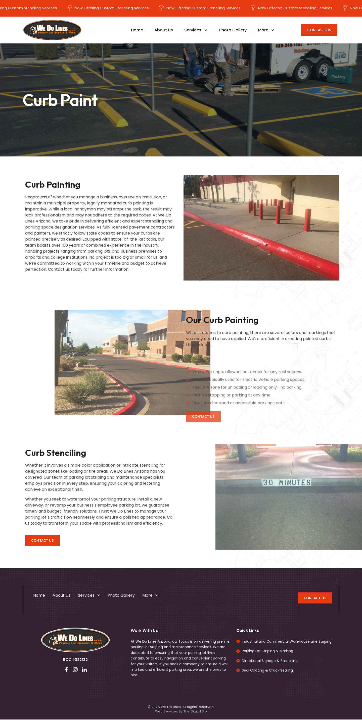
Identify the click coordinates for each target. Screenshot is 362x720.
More (266, 30)
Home (137, 30)
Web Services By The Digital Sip (181, 711)
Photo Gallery (233, 30)
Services (196, 30)
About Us (163, 30)
